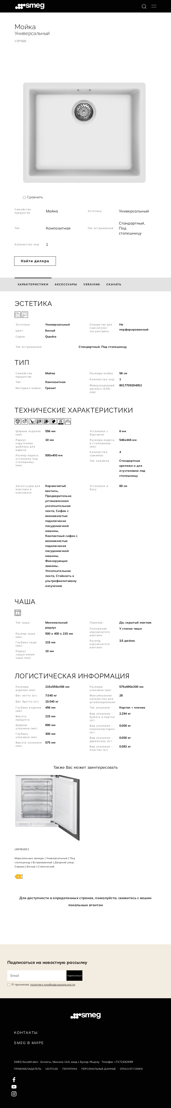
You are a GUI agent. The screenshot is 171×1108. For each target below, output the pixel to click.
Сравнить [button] (35, 197)
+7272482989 (123, 1061)
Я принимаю (43, 984)
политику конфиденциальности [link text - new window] (52, 984)
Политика (69, 1068)
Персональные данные (98, 1068)
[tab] (33, 284)
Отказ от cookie (131, 1068)
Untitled (51, 1068)
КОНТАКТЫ (26, 1032)
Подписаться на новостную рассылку (47, 962)
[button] (85, 325)
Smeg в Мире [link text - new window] (29, 1043)
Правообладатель (27, 1068)
